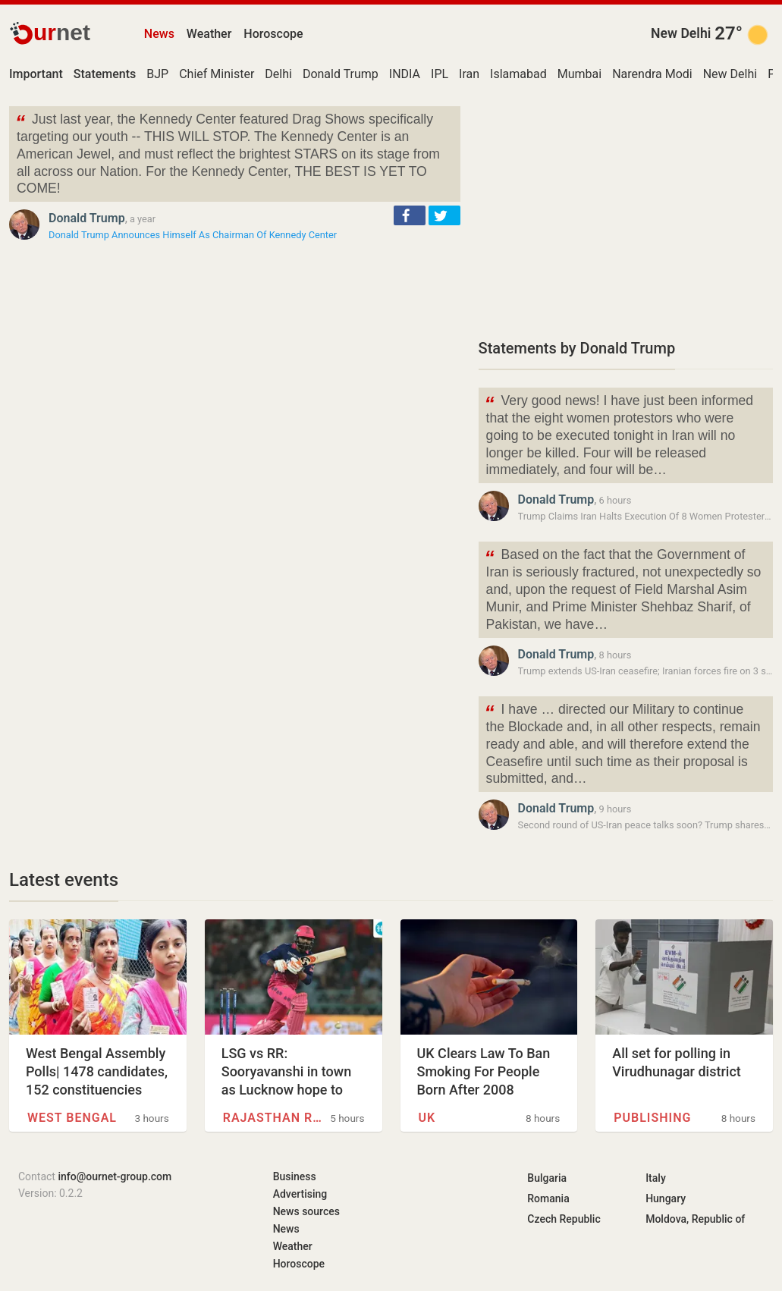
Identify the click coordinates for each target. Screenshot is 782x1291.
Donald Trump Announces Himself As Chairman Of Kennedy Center (193, 234)
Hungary (665, 1198)
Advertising (300, 1194)
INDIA (404, 74)
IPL (439, 74)
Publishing (652, 1117)
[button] (410, 215)
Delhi (278, 74)
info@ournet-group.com (114, 1176)
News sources (306, 1211)
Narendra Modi (652, 74)
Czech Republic (563, 1219)
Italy (655, 1178)
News (159, 34)
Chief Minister (216, 74)
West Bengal (72, 1117)
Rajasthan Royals (272, 1117)
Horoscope (273, 34)
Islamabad (518, 74)
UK (427, 1117)
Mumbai (579, 74)
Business (294, 1176)
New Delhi (681, 33)
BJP (157, 74)
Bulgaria (547, 1178)
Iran (469, 74)
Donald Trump (340, 74)
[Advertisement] (626, 212)
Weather (209, 34)
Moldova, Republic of (695, 1219)
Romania (548, 1198)
